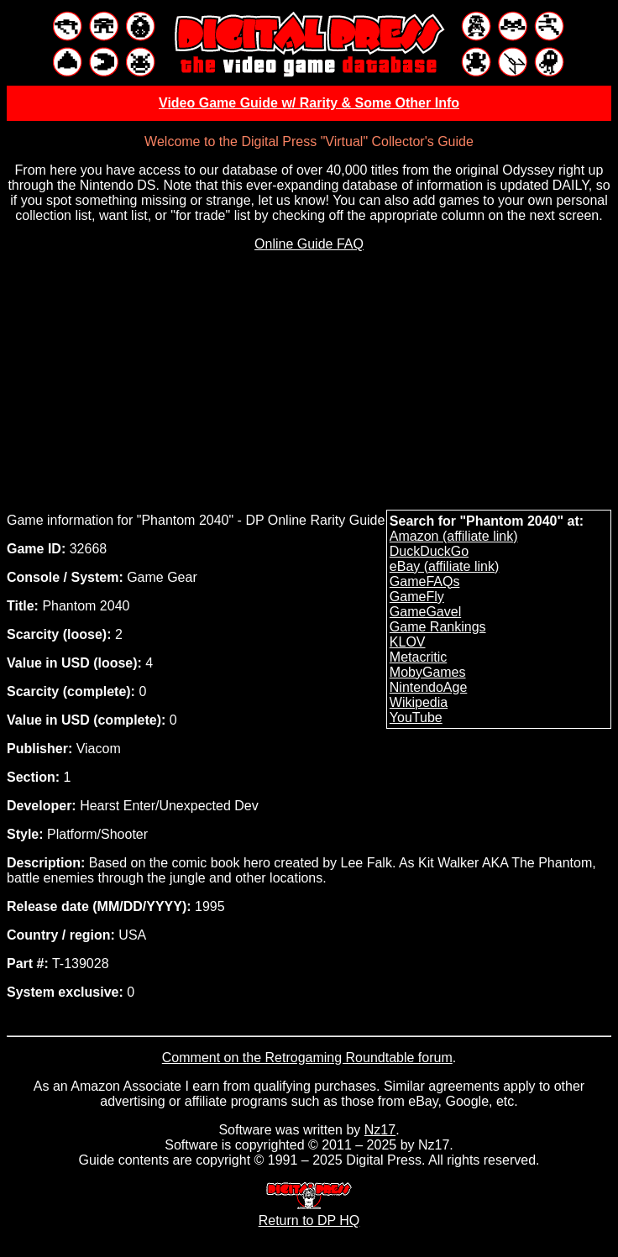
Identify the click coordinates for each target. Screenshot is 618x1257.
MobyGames (428, 672)
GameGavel (425, 612)
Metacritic (418, 657)
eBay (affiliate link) (444, 566)
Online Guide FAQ (309, 244)
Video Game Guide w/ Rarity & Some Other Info (309, 103)
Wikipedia (419, 702)
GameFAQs (425, 581)
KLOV (408, 642)
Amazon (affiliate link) (454, 536)
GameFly (417, 596)
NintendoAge (429, 687)
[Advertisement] (310, 382)
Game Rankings (438, 627)
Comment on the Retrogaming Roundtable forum (307, 1057)
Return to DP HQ (309, 1213)
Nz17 (379, 1130)
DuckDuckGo (429, 551)
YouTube (416, 717)
